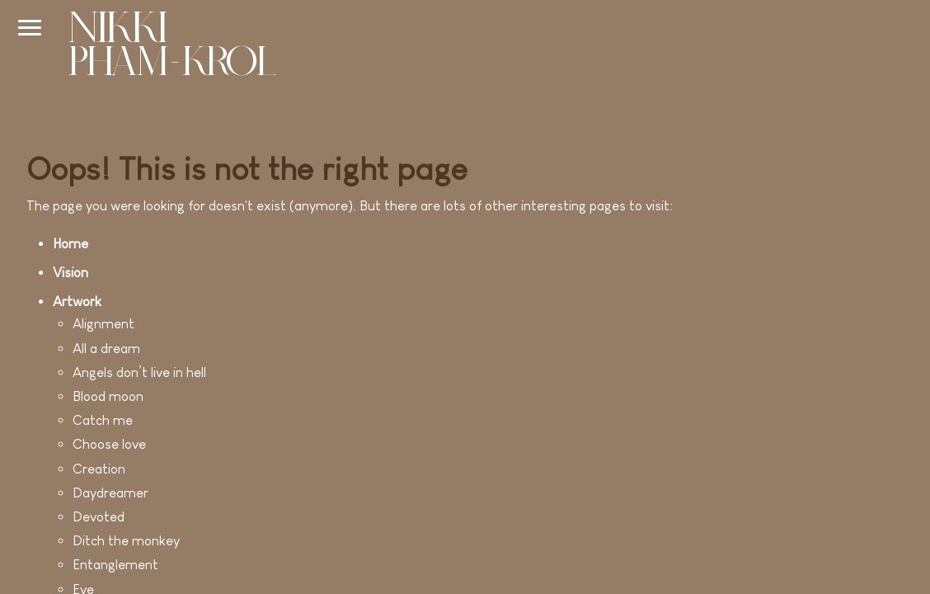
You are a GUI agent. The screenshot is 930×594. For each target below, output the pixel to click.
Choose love (109, 444)
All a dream (106, 348)
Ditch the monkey (126, 541)
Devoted (98, 517)
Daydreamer (110, 493)
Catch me (103, 420)
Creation (99, 469)
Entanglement (115, 565)
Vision (70, 272)
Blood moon (108, 396)
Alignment (103, 324)
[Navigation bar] (29, 27)
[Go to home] (171, 46)
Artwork (77, 301)
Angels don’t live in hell (139, 372)
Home (70, 244)
